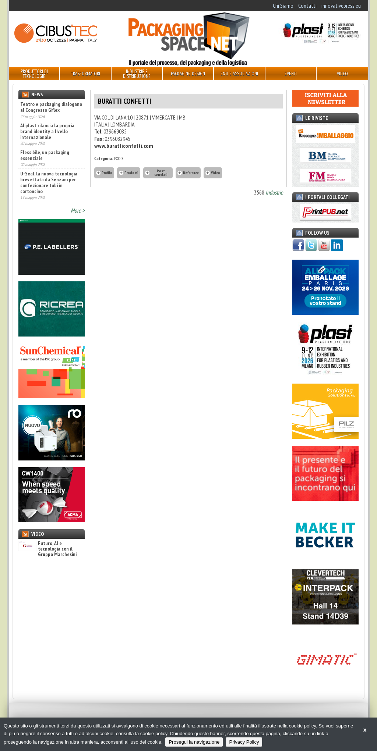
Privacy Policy (244, 742)
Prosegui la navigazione (194, 742)
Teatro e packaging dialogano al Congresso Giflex (51, 107)
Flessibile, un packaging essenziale (44, 155)
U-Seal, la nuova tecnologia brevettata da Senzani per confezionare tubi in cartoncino (48, 182)
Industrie (274, 192)
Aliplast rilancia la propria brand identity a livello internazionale (47, 131)
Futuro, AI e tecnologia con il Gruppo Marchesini (47, 549)
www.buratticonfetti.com (123, 145)
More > (78, 210)
